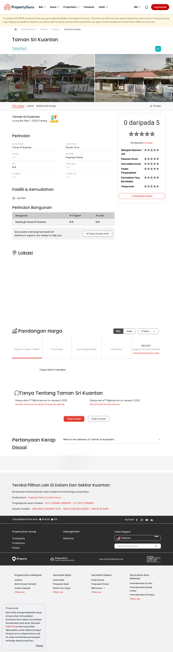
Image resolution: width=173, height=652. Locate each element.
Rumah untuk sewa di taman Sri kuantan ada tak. (40, 404)
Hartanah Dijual (62, 575)
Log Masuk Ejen (137, 614)
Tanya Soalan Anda (97, 233)
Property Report (154, 559)
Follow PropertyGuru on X (156, 520)
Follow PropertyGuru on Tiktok (159, 520)
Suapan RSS (135, 622)
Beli (118, 331)
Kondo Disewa (97, 580)
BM (137, 7)
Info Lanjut (18, 105)
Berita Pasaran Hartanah (25, 584)
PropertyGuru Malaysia (28, 575)
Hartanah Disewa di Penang (65, 622)
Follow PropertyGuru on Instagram (142, 520)
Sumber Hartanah (22, 588)
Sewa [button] (55, 7)
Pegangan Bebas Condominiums (44, 497)
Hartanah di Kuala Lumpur (102, 614)
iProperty (19, 559)
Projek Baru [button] (71, 7)
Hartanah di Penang (100, 622)
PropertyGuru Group (24, 531)
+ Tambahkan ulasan (141, 196)
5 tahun (145, 331)
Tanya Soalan (74, 419)
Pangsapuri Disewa (100, 584)
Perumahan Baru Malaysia (139, 576)
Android (44, 519)
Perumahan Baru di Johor (141, 583)
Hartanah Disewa (101, 575)
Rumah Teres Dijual (61, 588)
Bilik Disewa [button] (98, 588)
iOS (54, 519)
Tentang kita (18, 538)
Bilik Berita (68, 538)
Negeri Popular (100, 609)
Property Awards (62, 559)
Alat (132, 609)
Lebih (104, 7)
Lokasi (30, 105)
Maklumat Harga (46, 105)
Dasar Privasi (67, 644)
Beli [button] (43, 7)
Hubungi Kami (71, 531)
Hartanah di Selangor (100, 618)
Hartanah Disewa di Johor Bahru (67, 626)
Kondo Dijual (58, 580)
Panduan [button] (89, 7)
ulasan (148, 143)
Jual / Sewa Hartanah (139, 618)
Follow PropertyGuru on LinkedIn (152, 520)
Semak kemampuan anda (146, 353)
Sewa (129, 331)
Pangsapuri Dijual (61, 584)
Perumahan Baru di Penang (142, 595)
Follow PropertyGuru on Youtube (147, 520)
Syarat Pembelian (86, 644)
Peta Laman (135, 626)
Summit (111, 559)
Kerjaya (16, 547)
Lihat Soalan (98, 419)
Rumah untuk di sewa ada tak (105, 404)
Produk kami (18, 543)
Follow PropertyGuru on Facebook (137, 520)
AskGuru (18, 580)
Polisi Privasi (12, 626)
